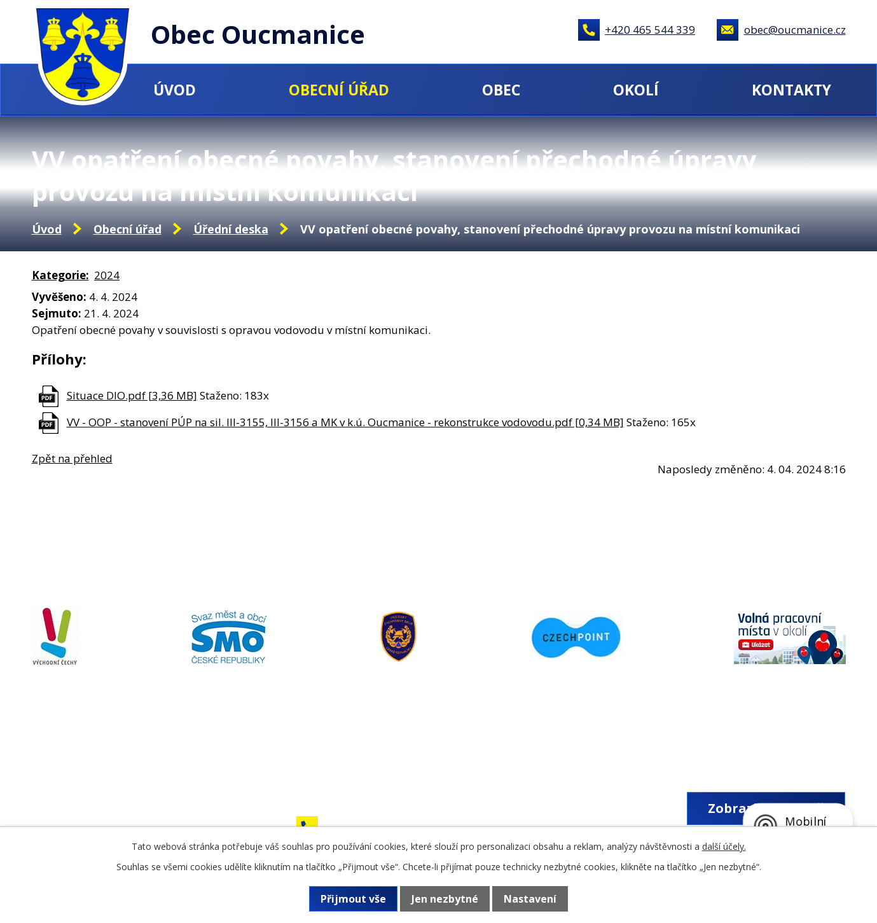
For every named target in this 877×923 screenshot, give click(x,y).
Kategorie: (60, 275)
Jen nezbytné (444, 899)
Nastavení (530, 899)
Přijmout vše (353, 899)
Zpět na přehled (72, 458)
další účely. (724, 846)
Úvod (174, 90)
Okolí (636, 90)
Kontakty (791, 90)
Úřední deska (230, 229)
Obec (501, 90)
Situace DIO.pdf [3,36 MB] (132, 395)
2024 (107, 275)
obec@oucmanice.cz (795, 29)
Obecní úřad (339, 90)
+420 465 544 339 (650, 29)
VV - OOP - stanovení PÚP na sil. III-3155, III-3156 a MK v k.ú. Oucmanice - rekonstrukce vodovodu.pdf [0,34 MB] (345, 422)
